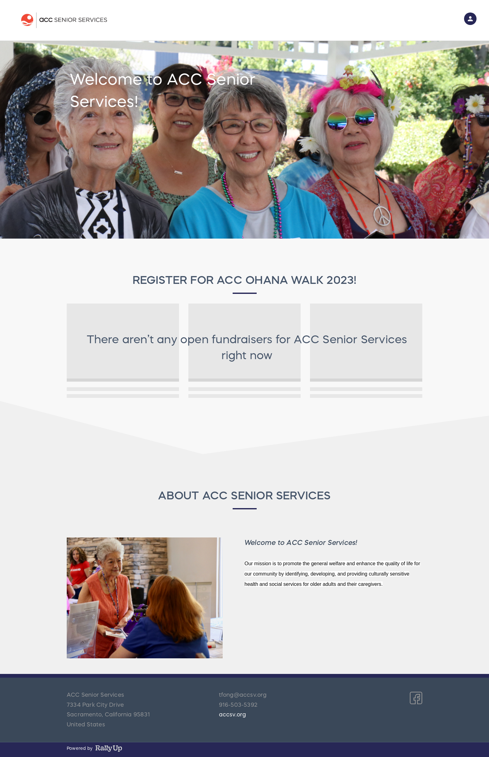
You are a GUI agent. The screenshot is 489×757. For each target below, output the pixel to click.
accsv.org (232, 714)
